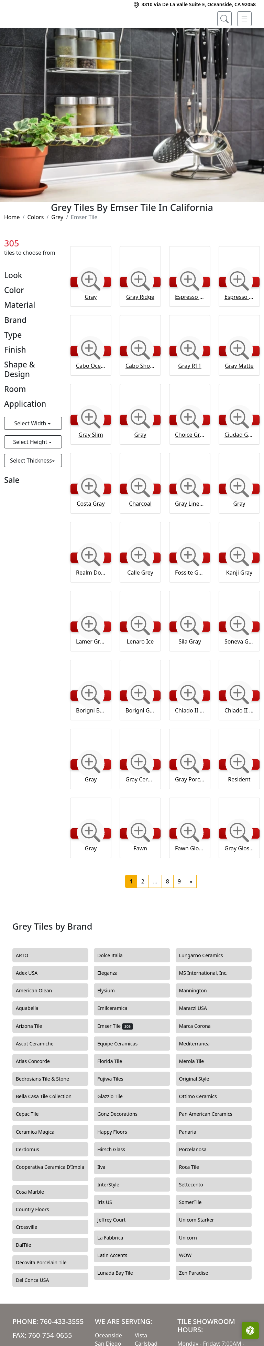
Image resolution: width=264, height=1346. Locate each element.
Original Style (200, 1107)
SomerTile (196, 1230)
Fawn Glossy (190, 876)
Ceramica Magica (40, 1159)
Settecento (196, 1213)
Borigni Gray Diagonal (140, 738)
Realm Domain (91, 601)
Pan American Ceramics (211, 1142)
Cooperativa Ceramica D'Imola (50, 1199)
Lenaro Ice (140, 670)
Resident (239, 807)
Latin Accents (116, 1283)
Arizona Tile (35, 1054)
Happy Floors (118, 1159)
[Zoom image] (90, 309)
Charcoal (140, 532)
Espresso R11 (190, 325)
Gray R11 (189, 394)
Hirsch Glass (116, 1177)
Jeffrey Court (117, 1248)
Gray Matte (239, 394)
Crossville (31, 1255)
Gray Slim (90, 463)
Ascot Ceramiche (40, 1071)
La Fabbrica (116, 1265)
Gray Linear (190, 532)
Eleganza (113, 1001)
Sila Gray (189, 670)
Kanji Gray (239, 601)
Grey (57, 245)
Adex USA (32, 1001)
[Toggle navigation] (244, 19)
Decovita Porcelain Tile (46, 1290)
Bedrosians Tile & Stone (48, 1107)
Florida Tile (115, 1089)
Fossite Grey (190, 601)
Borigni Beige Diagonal (91, 738)
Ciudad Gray (239, 463)
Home (12, 245)
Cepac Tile (32, 1142)
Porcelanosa (198, 1177)
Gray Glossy (239, 876)
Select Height (30, 470)
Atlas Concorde (39, 1089)
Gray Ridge (140, 325)
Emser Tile (115, 1054)
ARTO (28, 983)
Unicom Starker (201, 1248)
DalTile (29, 1272)
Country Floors (38, 1237)
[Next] (191, 909)
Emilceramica (117, 1036)
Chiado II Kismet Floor (239, 738)
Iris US (109, 1230)
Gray (91, 325)
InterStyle (112, 1213)
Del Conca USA (37, 1308)
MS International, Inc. (209, 1001)
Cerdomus (33, 1177)
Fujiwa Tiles (115, 1107)
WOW (190, 1283)
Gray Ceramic (140, 807)
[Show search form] (224, 19)
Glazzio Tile (116, 1124)
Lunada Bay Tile (121, 1300)
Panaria (193, 1159)
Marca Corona (200, 1054)
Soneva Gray (239, 670)
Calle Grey (140, 601)
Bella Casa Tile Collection (49, 1124)
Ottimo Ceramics (204, 1124)
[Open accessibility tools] (250, 1330)
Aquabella (32, 1036)
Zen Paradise (198, 1300)
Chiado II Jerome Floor (190, 738)
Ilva (106, 1195)
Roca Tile (194, 1195)
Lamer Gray (91, 670)
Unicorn (193, 1265)
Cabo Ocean (91, 394)
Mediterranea (199, 1071)
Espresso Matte (239, 325)
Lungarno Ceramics (206, 983)
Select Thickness (31, 489)
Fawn (140, 876)
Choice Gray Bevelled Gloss (190, 463)
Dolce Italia (114, 983)
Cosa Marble (35, 1220)
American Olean (40, 1018)
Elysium (112, 1018)
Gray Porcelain (190, 807)
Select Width (30, 451)
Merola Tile (196, 1089)
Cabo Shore (140, 394)
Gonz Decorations (121, 1142)
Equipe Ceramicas (122, 1071)
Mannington (198, 1018)
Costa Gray (90, 532)
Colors (35, 245)
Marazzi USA (198, 1036)
